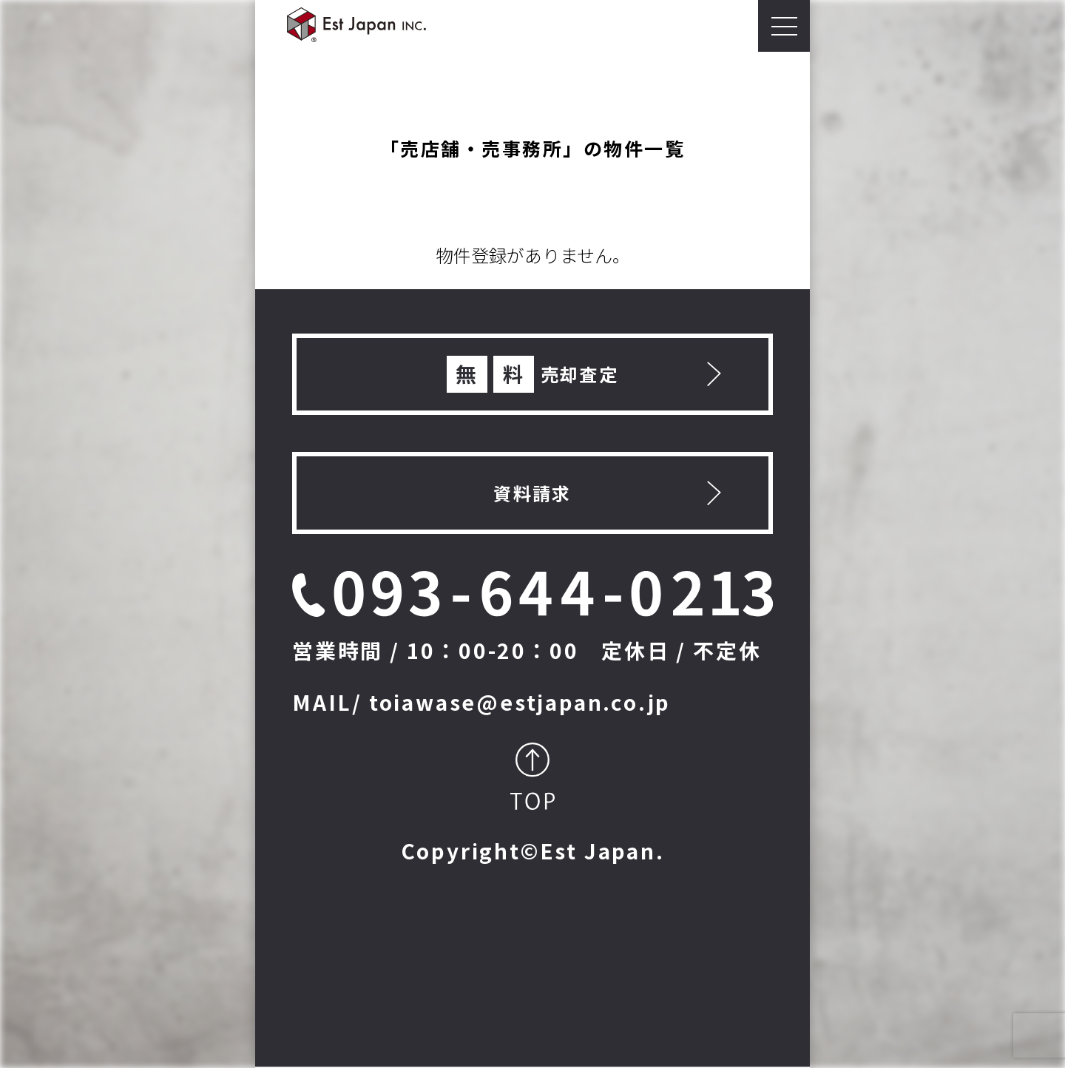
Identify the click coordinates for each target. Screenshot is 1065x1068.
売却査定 (533, 374)
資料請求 (532, 493)
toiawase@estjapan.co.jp (520, 702)
